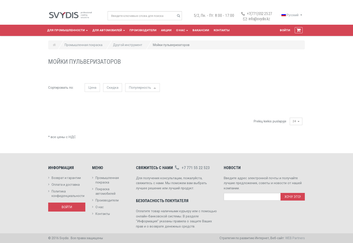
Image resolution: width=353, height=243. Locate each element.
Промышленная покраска (83, 45)
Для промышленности (67, 30)
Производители (142, 30)
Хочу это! (293, 197)
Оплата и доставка (66, 184)
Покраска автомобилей (105, 191)
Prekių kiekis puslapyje (270, 121)
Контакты (222, 30)
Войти (285, 30)
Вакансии (200, 30)
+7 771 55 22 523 (192, 167)
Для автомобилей (108, 30)
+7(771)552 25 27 (256, 13)
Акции (166, 30)
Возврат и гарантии (66, 178)
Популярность (142, 88)
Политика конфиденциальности (68, 194)
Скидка (112, 88)
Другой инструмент (127, 45)
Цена (92, 88)
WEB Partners (295, 238)
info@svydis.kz (259, 18)
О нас (182, 30)
